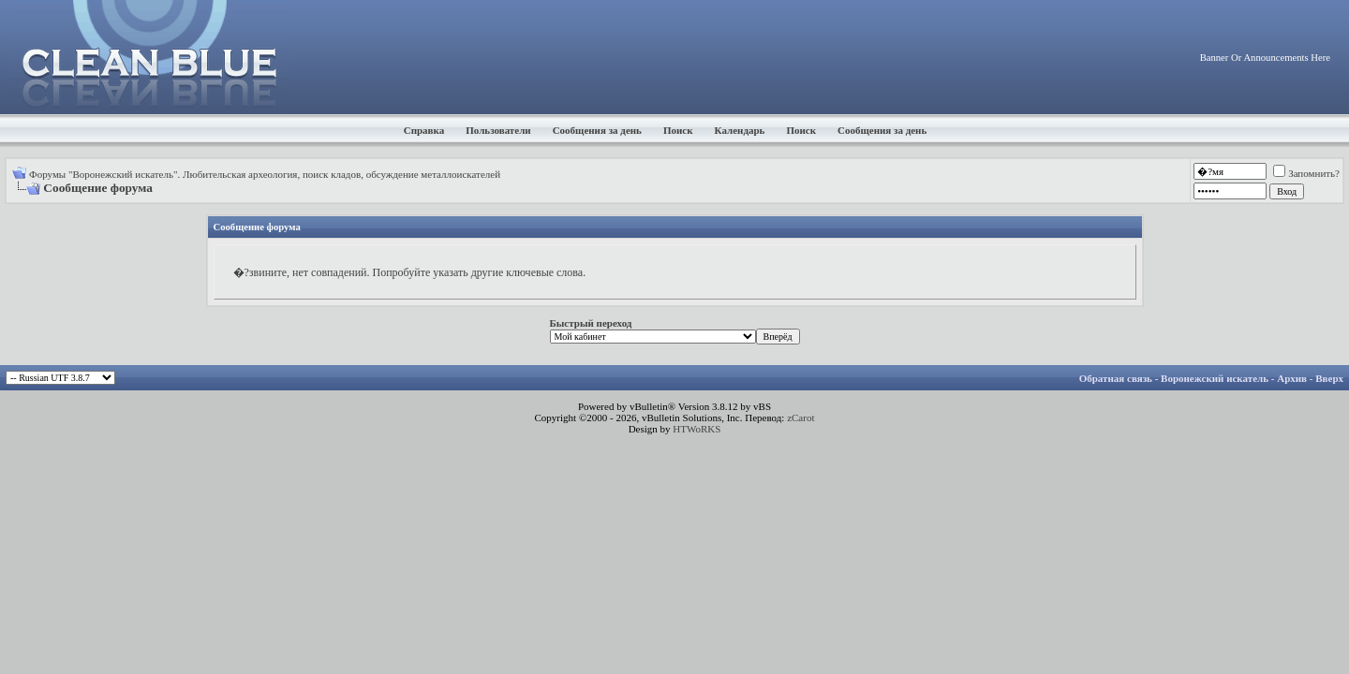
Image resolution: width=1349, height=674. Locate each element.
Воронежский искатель (1214, 378)
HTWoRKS (696, 428)
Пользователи (498, 130)
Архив (1292, 378)
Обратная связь (1115, 378)
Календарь (740, 130)
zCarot (800, 417)
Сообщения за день (597, 130)
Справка (424, 130)
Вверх (1329, 378)
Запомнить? (1306, 173)
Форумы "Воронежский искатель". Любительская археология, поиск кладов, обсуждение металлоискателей (264, 174)
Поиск (678, 130)
